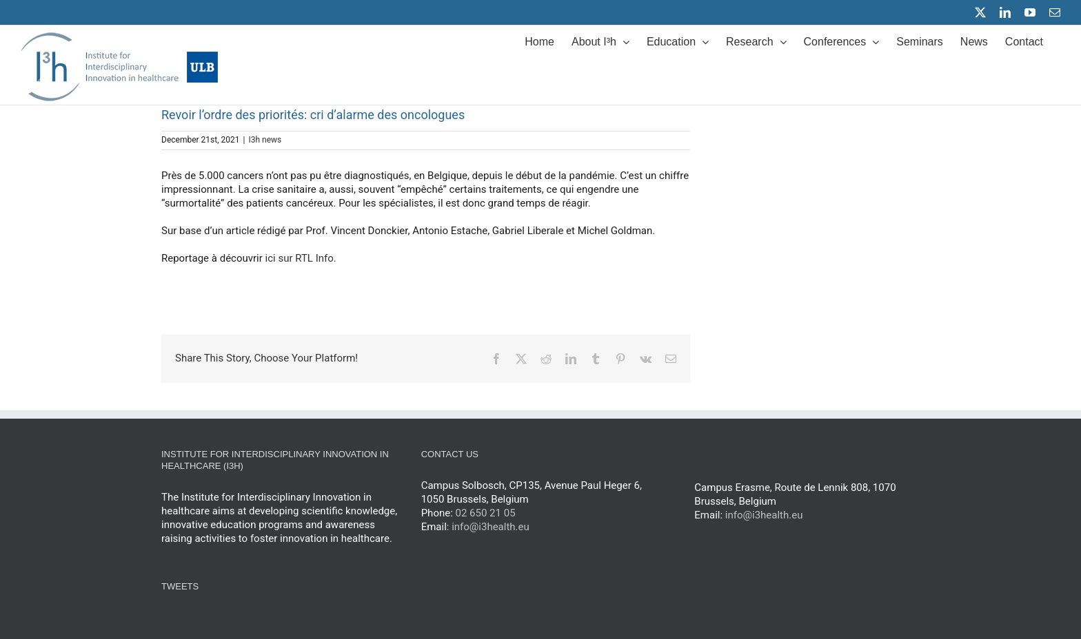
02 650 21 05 (486, 513)
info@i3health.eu (490, 527)
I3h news (264, 140)
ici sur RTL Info (299, 258)
